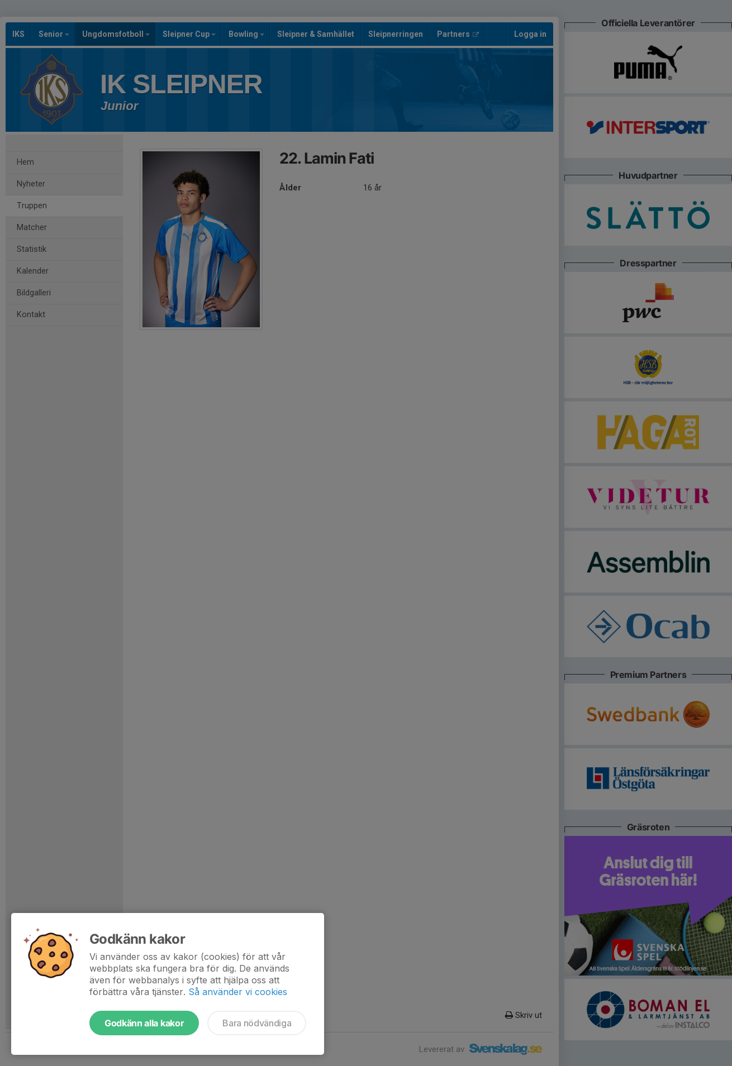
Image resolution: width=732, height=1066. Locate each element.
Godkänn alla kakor (144, 1023)
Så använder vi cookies (237, 991)
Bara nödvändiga (256, 1023)
